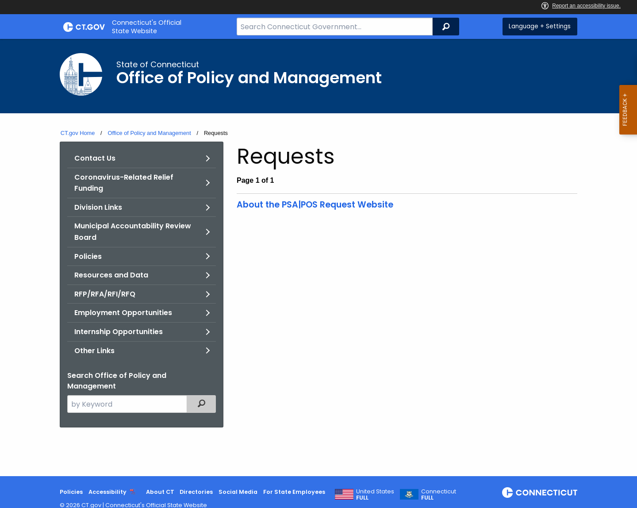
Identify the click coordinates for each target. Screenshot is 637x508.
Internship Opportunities (118, 332)
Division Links (98, 207)
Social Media (238, 492)
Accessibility (107, 492)
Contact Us (94, 158)
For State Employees (294, 492)
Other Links (94, 351)
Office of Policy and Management (149, 133)
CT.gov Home (78, 133)
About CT (160, 492)
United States (375, 495)
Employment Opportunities (123, 313)
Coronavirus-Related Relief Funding (123, 183)
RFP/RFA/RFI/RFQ (104, 294)
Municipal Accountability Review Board (132, 231)
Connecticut (438, 495)
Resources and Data (111, 275)
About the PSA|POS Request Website (315, 205)
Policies (88, 256)
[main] (318, 257)
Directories (196, 492)
